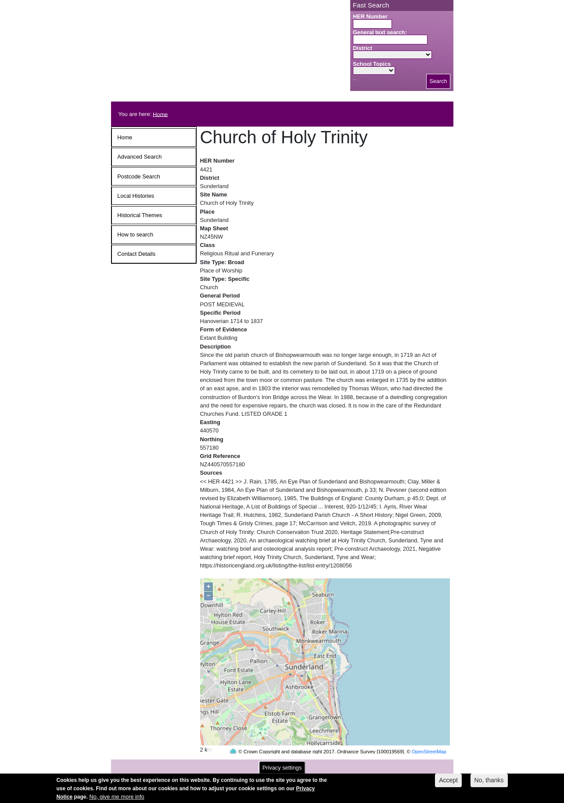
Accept (448, 782)
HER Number (370, 16)
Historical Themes (139, 215)
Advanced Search (139, 156)
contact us (339, 764)
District (362, 48)
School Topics (372, 64)
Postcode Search (138, 176)
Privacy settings (282, 770)
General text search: (380, 32)
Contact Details (136, 254)
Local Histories (135, 196)
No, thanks (489, 782)
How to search (135, 234)
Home (160, 114)
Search (438, 81)
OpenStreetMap (429, 735)
